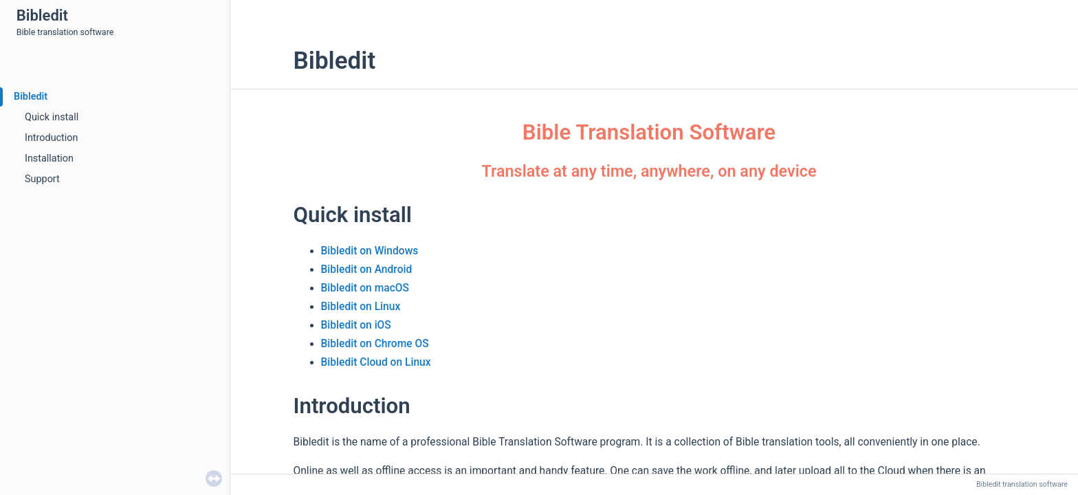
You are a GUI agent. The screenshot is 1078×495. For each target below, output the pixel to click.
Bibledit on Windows (370, 251)
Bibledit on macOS (365, 288)
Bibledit (30, 96)
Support (42, 179)
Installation (49, 158)
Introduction (51, 138)
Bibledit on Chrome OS (375, 344)
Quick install (51, 117)
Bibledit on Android (366, 269)
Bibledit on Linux (361, 306)
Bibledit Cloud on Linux (376, 362)
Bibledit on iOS (356, 325)
